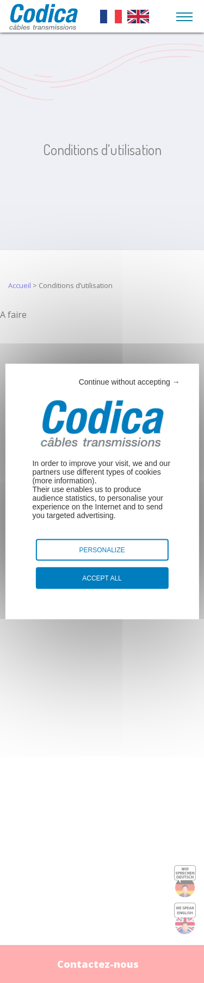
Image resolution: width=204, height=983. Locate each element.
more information (63, 480)
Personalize (102, 550)
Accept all (101, 578)
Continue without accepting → (129, 382)
